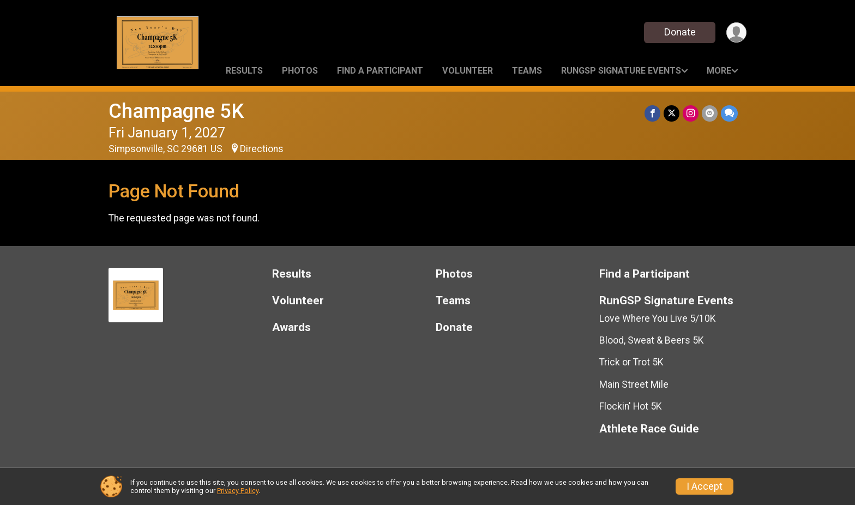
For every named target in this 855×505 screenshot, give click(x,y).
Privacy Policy (237, 490)
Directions (262, 148)
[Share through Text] (729, 113)
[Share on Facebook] (652, 113)
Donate (680, 32)
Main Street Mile (634, 384)
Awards (291, 327)
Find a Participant (380, 70)
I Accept (704, 486)
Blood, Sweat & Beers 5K (651, 340)
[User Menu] (736, 32)
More (719, 70)
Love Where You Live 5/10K (657, 318)
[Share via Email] (710, 113)
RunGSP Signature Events (621, 70)
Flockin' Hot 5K (630, 406)
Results (244, 70)
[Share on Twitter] (671, 113)
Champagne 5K (176, 111)
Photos (300, 70)
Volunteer (467, 70)
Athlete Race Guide (649, 429)
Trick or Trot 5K (631, 362)
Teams (527, 70)
